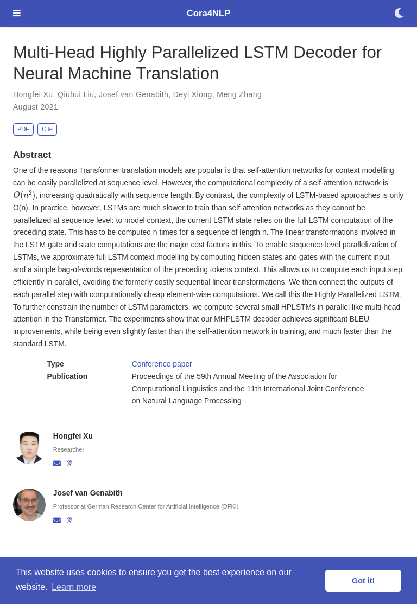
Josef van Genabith (133, 94)
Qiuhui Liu (76, 94)
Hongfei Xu (33, 94)
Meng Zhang (239, 94)
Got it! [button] (363, 580)
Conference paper (162, 363)
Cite (47, 129)
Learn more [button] (74, 587)
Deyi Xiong (192, 94)
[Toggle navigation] (17, 14)
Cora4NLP (208, 13)
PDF (23, 129)
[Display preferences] (399, 14)
